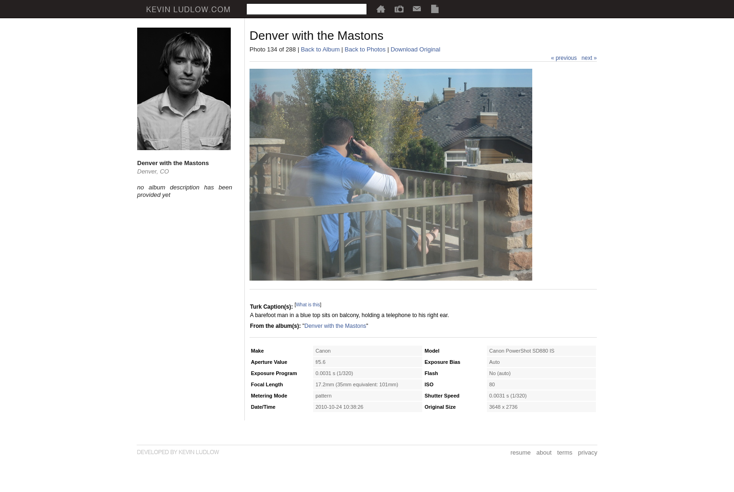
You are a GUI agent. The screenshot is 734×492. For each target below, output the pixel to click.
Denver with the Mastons (335, 326)
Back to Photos (365, 49)
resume (520, 452)
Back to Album (320, 49)
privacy (587, 452)
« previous (564, 58)
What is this (308, 304)
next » (589, 58)
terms (565, 452)
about (544, 452)
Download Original (415, 49)
